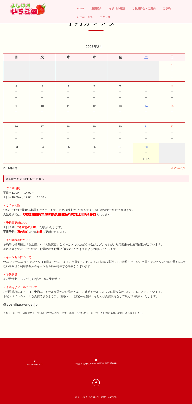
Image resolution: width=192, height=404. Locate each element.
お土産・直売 (85, 17)
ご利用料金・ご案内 (144, 8)
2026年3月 (178, 168)
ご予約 (167, 8)
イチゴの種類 (117, 8)
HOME (81, 8)
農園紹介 (97, 8)
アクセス (105, 17)
